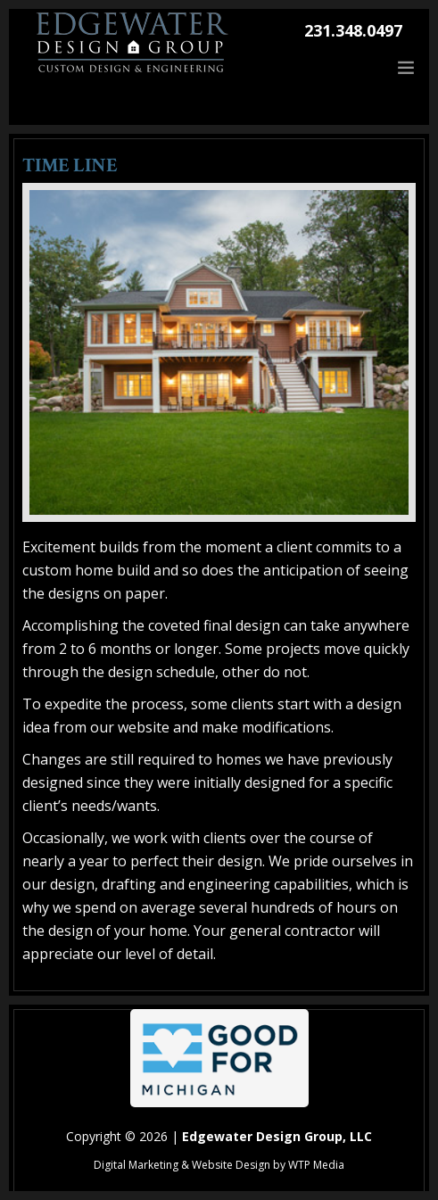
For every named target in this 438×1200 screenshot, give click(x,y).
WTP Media (316, 1164)
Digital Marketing (136, 1164)
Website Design (231, 1164)
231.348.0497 (353, 30)
